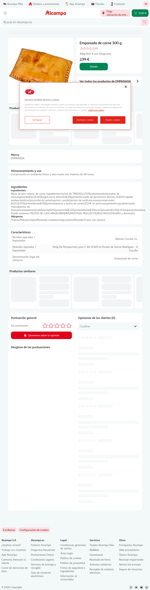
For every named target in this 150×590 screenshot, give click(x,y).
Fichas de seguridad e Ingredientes (72, 569)
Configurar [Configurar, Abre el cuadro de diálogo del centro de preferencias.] (37, 120)
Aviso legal (66, 553)
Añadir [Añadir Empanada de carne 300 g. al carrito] (94, 66)
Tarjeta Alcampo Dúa (102, 545)
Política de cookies (70, 558)
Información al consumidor (68, 577)
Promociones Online (42, 554)
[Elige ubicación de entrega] (115, 13)
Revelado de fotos (100, 559)
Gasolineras (96, 554)
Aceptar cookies (112, 120)
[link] (34, 530)
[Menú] (5, 13)
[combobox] (71, 22)
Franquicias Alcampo (131, 545)
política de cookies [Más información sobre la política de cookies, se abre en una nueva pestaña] (96, 110)
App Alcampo (9, 554)
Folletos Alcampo (41, 545)
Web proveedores (129, 549)
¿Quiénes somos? (11, 545)
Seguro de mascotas (130, 569)
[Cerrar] (126, 87)
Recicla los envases (130, 564)
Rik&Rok (94, 549)
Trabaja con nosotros (13, 549)
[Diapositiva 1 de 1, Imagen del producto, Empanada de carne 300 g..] (41, 70)
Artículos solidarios (100, 564)
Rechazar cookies (85, 120)
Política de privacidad (72, 562)
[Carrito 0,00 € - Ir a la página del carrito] (140, 13)
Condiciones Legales (42, 559)
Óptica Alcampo (128, 554)
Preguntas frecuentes (43, 549)
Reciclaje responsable (131, 559)
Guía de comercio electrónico (41, 574)
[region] (75, 106)
